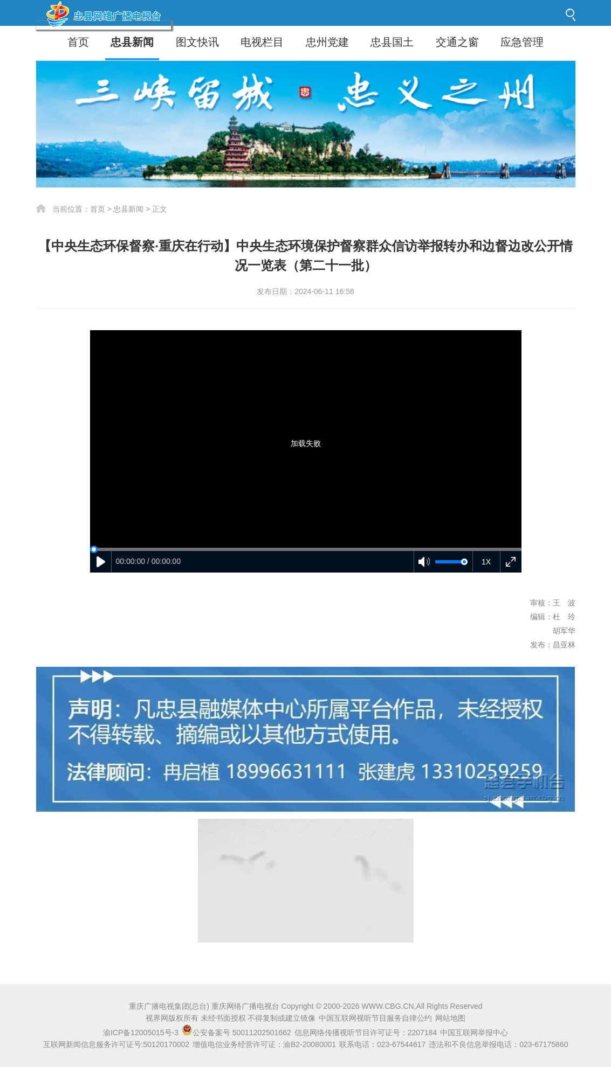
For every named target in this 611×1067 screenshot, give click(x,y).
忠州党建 (327, 42)
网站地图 (450, 1018)
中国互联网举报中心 (474, 1032)
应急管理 (522, 42)
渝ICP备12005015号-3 (141, 1032)
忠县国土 (392, 42)
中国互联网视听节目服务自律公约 (375, 1018)
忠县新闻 (132, 42)
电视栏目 (262, 42)
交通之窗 (457, 42)
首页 (78, 42)
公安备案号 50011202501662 (237, 1032)
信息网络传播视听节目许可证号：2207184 (365, 1032)
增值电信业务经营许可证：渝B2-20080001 (264, 1044)
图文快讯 (197, 42)
